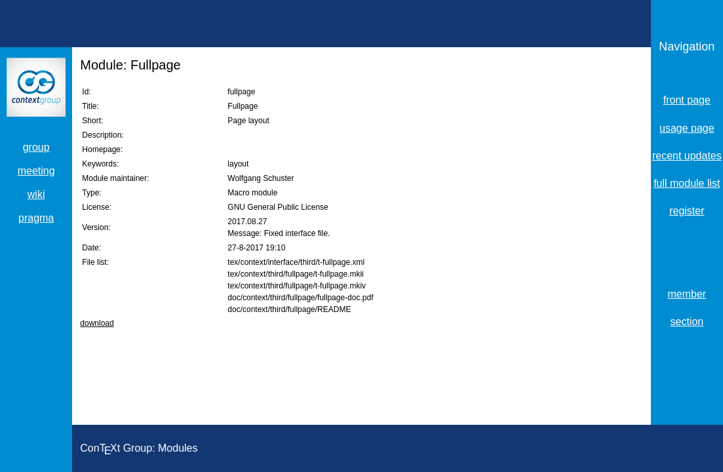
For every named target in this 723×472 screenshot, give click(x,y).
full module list (687, 183)
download (96, 323)
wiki (36, 194)
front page (687, 100)
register (686, 210)
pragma (36, 218)
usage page (686, 128)
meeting (36, 170)
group (36, 147)
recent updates (687, 155)
